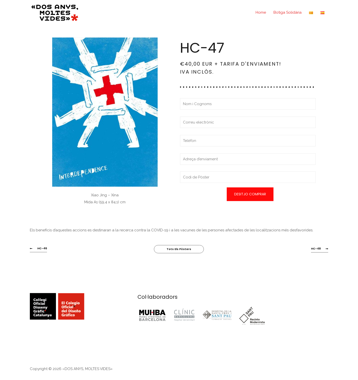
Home (261, 12)
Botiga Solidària (287, 12)
